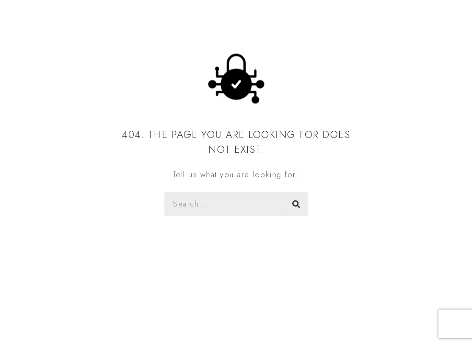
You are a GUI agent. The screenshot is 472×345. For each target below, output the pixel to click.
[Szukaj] (296, 204)
